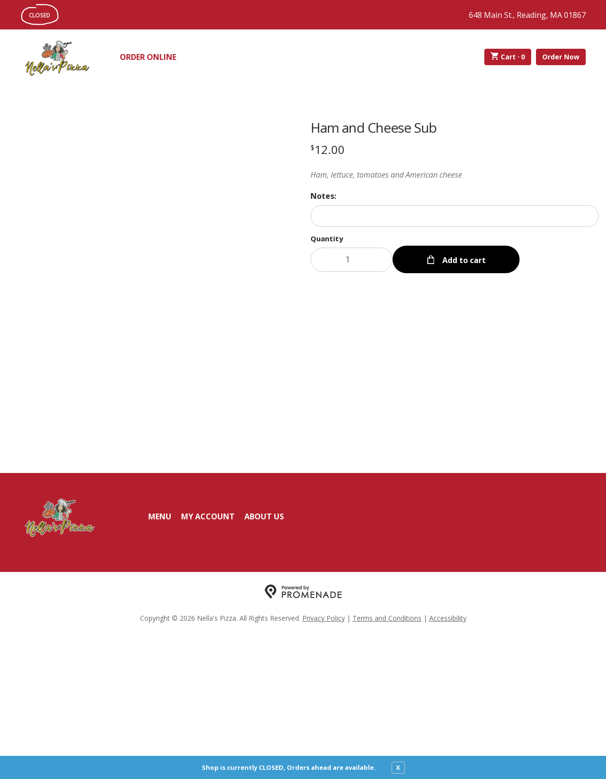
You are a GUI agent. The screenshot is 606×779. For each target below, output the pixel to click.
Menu (159, 660)
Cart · (508, 57)
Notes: (323, 196)
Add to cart (463, 259)
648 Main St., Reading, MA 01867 (527, 15)
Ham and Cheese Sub (373, 127)
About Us (264, 660)
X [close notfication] (398, 767)
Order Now (560, 56)
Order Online (148, 57)
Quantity (326, 238)
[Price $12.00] (327, 149)
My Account (208, 660)
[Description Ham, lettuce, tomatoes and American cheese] (454, 174)
